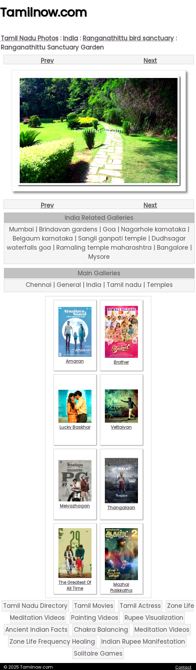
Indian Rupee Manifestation (143, 641)
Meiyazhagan (74, 503)
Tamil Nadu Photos (29, 38)
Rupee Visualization (154, 617)
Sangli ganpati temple (112, 238)
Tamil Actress (140, 606)
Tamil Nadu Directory (35, 606)
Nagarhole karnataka (153, 229)
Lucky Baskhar (74, 424)
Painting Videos (94, 617)
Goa (109, 229)
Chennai (38, 285)
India (70, 38)
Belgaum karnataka (43, 238)
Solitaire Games (98, 653)
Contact (183, 667)
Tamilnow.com (43, 12)
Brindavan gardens (68, 229)
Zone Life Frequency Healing (52, 641)
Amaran (74, 358)
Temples (160, 285)
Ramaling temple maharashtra (104, 247)
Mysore (99, 256)
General (69, 285)
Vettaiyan (121, 424)
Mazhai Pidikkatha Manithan (121, 587)
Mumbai (21, 229)
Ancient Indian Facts (36, 629)
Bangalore (172, 247)
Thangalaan (121, 505)
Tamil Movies (93, 606)
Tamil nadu (124, 285)
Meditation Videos (161, 629)
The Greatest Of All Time (74, 582)
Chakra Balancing (101, 629)
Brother (121, 359)
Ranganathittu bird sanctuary (128, 38)
